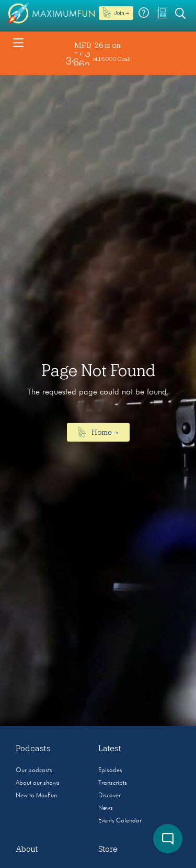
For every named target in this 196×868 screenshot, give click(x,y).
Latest (109, 748)
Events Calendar (120, 821)
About (27, 849)
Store (108, 849)
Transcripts (112, 783)
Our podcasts (34, 770)
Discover (109, 796)
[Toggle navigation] (18, 42)
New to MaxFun (36, 796)
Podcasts (33, 748)
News (105, 808)
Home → (98, 432)
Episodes (110, 770)
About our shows (38, 783)
